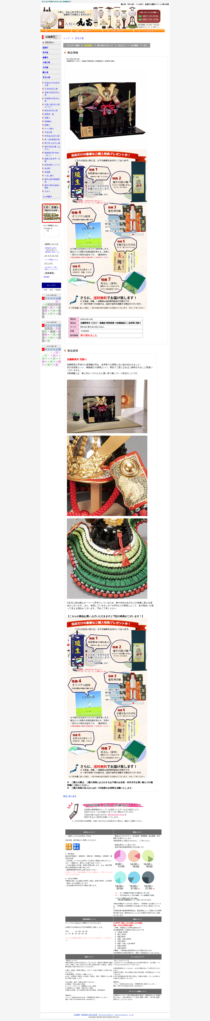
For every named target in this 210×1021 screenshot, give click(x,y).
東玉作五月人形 (51, 110)
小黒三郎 (46, 62)
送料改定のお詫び (51, 248)
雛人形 (45, 72)
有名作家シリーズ (52, 165)
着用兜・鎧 (49, 114)
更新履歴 (46, 277)
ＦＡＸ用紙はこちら (51, 259)
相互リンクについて (51, 269)
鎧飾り (47, 125)
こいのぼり (47, 196)
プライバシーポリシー (106, 1015)
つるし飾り (49, 176)
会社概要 (77, 1015)
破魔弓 (45, 57)
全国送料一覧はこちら (52, 252)
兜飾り (47, 118)
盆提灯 (45, 47)
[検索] (48, 228)
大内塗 (45, 67)
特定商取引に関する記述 (89, 1015)
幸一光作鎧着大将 (52, 139)
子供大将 (48, 132)
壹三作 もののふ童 (52, 143)
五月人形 (46, 77)
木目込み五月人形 (52, 136)
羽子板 (45, 52)
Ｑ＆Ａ (47, 191)
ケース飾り (49, 129)
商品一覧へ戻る (69, 796)
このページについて (121, 1015)
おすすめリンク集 (51, 267)
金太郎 (47, 168)
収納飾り (48, 121)
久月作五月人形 (51, 89)
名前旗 (47, 172)
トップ (66, 38)
